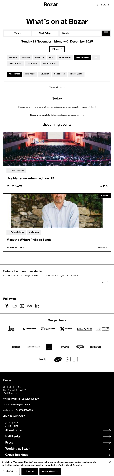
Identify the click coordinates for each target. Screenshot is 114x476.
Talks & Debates (82, 57)
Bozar (51, 4)
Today (17, 33)
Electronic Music (50, 63)
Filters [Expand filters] (55, 49)
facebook (7, 306)
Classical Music (15, 63)
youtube (22, 306)
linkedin (37, 306)
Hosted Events (76, 74)
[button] (5, 5)
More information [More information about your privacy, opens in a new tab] (74, 465)
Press (9, 442)
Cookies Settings (10, 471)
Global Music (32, 63)
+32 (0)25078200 (23, 410)
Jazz (96, 57)
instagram (14, 306)
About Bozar (14, 430)
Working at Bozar (17, 448)
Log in (106, 5)
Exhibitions (39, 57)
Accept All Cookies (50, 471)
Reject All (30, 471)
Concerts (26, 57)
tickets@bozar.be (20, 405)
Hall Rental (13, 426)
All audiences (14, 74)
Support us (13, 423)
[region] (57, 467)
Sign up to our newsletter (40, 115)
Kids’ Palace (30, 74)
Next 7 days (45, 33)
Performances (65, 57)
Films (51, 57)
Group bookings (16, 455)
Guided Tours (59, 74)
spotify (29, 306)
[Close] (110, 462)
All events (13, 57)
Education (45, 74)
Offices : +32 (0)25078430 (25, 399)
